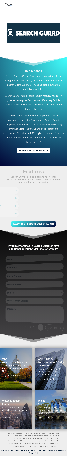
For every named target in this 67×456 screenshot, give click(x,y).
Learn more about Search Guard (33, 223)
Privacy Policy (34, 453)
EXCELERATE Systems (29, 450)
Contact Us (54, 328)
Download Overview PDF (33, 150)
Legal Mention (60, 450)
